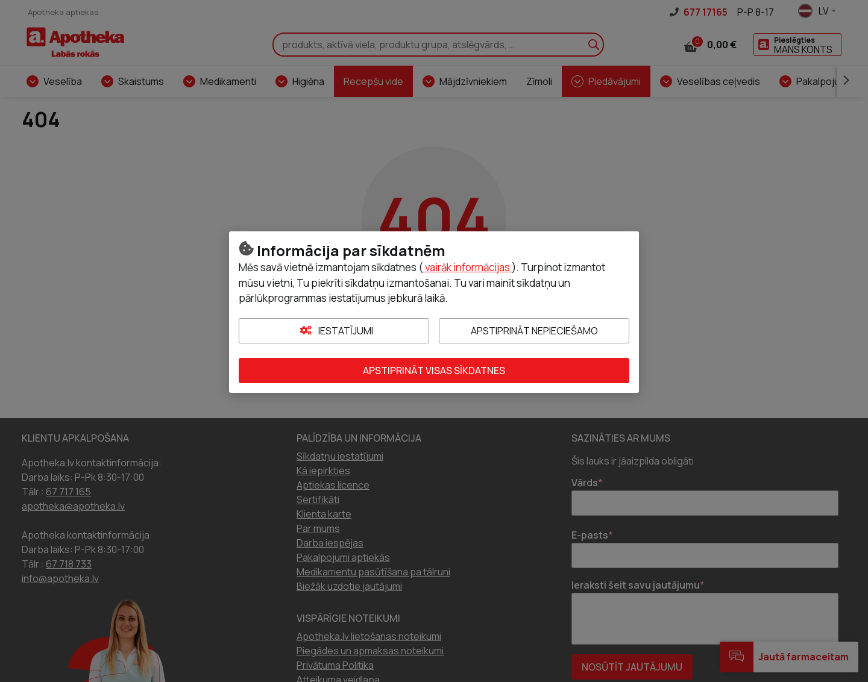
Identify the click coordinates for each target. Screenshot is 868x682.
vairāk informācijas (467, 267)
